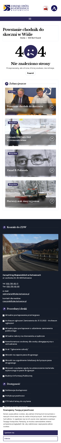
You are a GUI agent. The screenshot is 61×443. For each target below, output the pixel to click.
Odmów (7, 438)
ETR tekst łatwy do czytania (18, 401)
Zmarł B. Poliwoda (17, 170)
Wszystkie (13, 122)
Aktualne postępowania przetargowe (22, 315)
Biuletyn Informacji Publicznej (18, 376)
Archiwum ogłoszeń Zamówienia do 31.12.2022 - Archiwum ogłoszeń (31, 322)
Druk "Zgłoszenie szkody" (17, 349)
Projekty (12, 91)
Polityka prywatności (15, 396)
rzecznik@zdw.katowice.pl (15, 301)
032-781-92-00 (13, 287)
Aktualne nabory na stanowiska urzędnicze (25, 336)
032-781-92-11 (12, 284)
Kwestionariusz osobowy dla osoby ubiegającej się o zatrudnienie (29, 343)
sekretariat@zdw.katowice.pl (16, 294)
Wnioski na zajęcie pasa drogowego (21, 355)
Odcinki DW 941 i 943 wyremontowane (19, 138)
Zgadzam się (9, 433)
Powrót (30, 73)
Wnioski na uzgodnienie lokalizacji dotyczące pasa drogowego (28, 362)
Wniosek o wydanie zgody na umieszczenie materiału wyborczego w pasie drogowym (29, 369)
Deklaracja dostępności (16, 390)
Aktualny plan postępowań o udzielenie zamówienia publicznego (29, 330)
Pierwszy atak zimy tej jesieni (23, 201)
